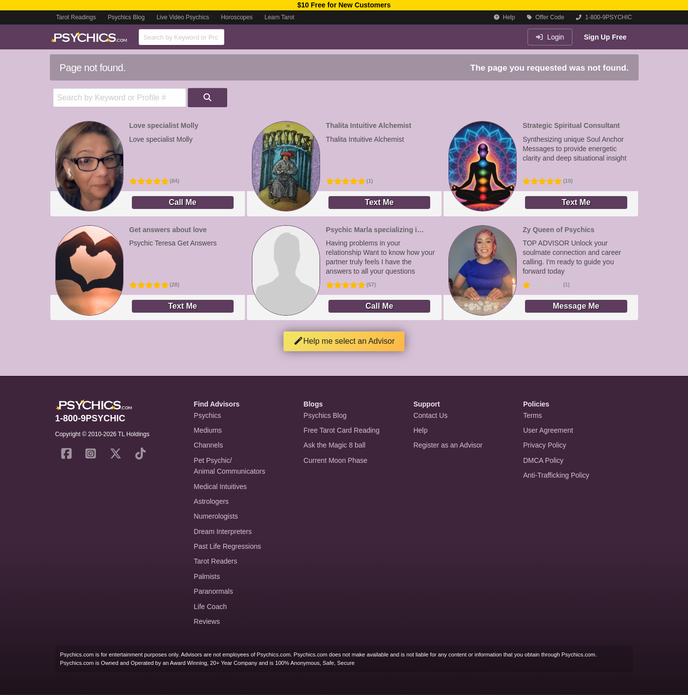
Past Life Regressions (227, 546)
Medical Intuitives (220, 487)
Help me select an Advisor (344, 341)
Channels (208, 445)
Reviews (207, 621)
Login (550, 37)
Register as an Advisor (448, 445)
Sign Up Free (605, 37)
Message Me (576, 306)
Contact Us (430, 415)
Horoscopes (236, 17)
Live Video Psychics (183, 17)
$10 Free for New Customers (344, 5)
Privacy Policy (544, 445)
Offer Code (546, 17)
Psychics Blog (126, 17)
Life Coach (210, 607)
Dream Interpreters (222, 531)
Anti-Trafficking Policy (556, 475)
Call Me (183, 202)
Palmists (207, 576)
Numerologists (216, 516)
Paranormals (213, 591)
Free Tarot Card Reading (342, 430)
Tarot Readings (76, 17)
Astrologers (211, 501)
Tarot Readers (215, 561)
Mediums (208, 430)
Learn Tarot (279, 17)
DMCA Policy (543, 460)
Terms (532, 415)
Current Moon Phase (335, 460)
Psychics (207, 415)
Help (504, 17)
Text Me (379, 202)
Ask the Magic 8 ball (334, 445)
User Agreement (548, 430)
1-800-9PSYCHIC (604, 17)
